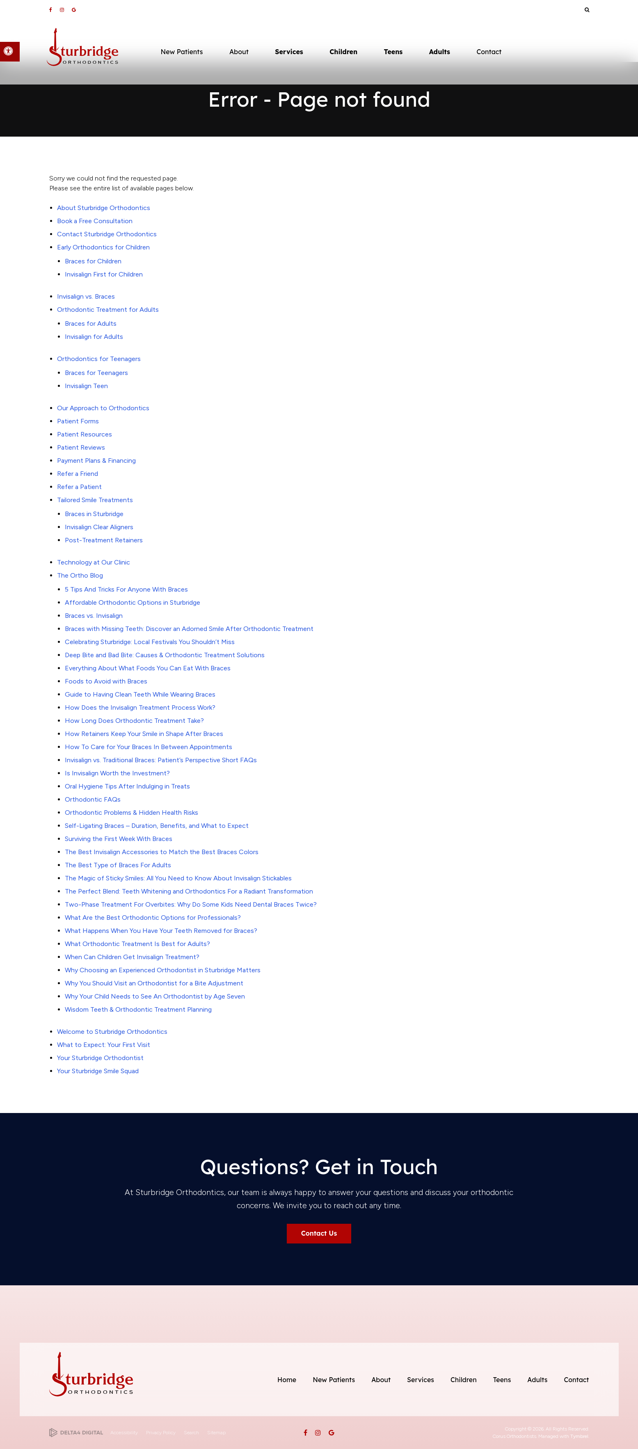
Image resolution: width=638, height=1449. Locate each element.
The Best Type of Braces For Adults (118, 865)
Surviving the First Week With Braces (118, 839)
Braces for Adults (91, 323)
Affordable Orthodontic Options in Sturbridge (132, 602)
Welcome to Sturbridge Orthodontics (112, 1031)
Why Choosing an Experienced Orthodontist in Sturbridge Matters (163, 970)
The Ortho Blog (80, 575)
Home (286, 1380)
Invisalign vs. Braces (86, 296)
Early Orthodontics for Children (103, 247)
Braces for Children (93, 261)
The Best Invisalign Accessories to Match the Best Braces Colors (161, 852)
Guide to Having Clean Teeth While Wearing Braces (140, 694)
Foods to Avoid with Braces (106, 681)
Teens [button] (393, 52)
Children (463, 1380)
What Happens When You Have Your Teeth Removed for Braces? (161, 931)
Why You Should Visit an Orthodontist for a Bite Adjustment (154, 983)
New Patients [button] (182, 52)
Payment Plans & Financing (96, 460)
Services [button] (289, 52)
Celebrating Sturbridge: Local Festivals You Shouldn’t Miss (150, 642)
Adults (537, 1380)
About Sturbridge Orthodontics (103, 208)
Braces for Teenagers (96, 373)
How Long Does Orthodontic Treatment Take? (134, 720)
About (381, 1380)
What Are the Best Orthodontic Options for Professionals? (153, 917)
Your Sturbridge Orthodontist (100, 1058)
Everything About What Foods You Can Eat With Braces (148, 668)
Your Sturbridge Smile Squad (98, 1071)
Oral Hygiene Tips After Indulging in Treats (127, 786)
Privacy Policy (161, 1432)
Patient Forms (78, 421)
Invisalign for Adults (94, 337)
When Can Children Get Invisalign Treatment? (132, 957)
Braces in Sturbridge (94, 514)
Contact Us (319, 1233)
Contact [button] (488, 52)
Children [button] (343, 52)
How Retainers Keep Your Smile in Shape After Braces (144, 734)
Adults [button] (439, 52)
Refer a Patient (79, 487)
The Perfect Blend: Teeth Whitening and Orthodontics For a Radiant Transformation (189, 891)
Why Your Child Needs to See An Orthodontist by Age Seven (155, 996)
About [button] (239, 52)
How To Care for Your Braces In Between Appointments (148, 747)
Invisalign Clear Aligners (99, 527)
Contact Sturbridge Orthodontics (107, 234)
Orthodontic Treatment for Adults (108, 309)
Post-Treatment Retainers (104, 540)
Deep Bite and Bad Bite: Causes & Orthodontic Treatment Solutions (165, 655)
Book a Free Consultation (95, 221)
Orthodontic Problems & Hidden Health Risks (131, 812)
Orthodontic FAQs (93, 799)
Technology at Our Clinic (93, 562)
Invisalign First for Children (104, 274)
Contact (576, 1380)
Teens (502, 1380)
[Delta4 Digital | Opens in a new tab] (76, 1433)
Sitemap (216, 1432)
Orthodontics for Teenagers (99, 359)
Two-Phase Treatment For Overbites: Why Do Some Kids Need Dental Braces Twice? (191, 904)
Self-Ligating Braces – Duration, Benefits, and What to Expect (157, 826)
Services (420, 1380)
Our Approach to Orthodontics (103, 408)
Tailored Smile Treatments (95, 500)
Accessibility (124, 1432)
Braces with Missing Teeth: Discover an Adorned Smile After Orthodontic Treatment (189, 629)
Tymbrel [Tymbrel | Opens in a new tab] (579, 1436)
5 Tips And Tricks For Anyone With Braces (126, 589)
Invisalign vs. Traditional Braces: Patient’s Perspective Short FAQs (161, 760)
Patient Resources (84, 434)
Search (191, 1432)
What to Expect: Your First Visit (103, 1045)
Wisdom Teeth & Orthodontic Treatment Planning (138, 1009)
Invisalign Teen (86, 386)
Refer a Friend (77, 474)
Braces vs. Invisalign (94, 615)
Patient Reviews (81, 447)
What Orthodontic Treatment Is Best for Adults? (137, 944)
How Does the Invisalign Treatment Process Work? (140, 707)
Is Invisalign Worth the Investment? (117, 773)
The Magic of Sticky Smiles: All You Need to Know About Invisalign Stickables (178, 878)
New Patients (334, 1380)
